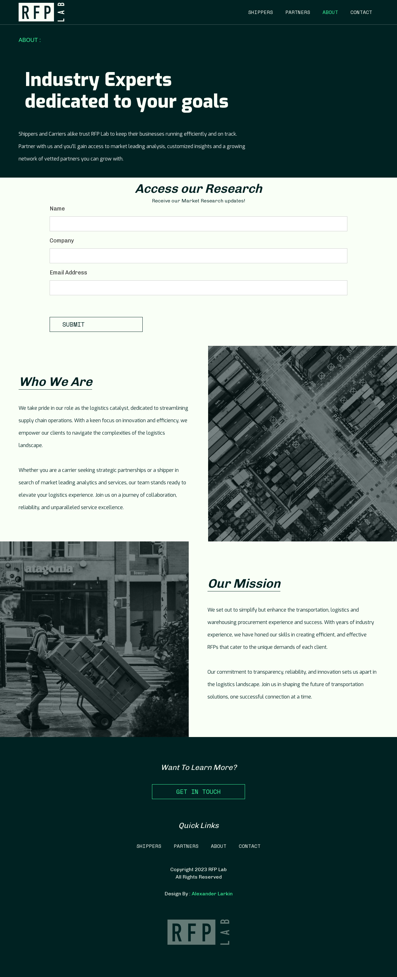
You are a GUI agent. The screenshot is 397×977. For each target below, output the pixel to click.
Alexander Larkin (212, 894)
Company (62, 240)
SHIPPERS (260, 12)
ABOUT (330, 12)
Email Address (68, 272)
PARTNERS (297, 12)
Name (57, 209)
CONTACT (361, 12)
